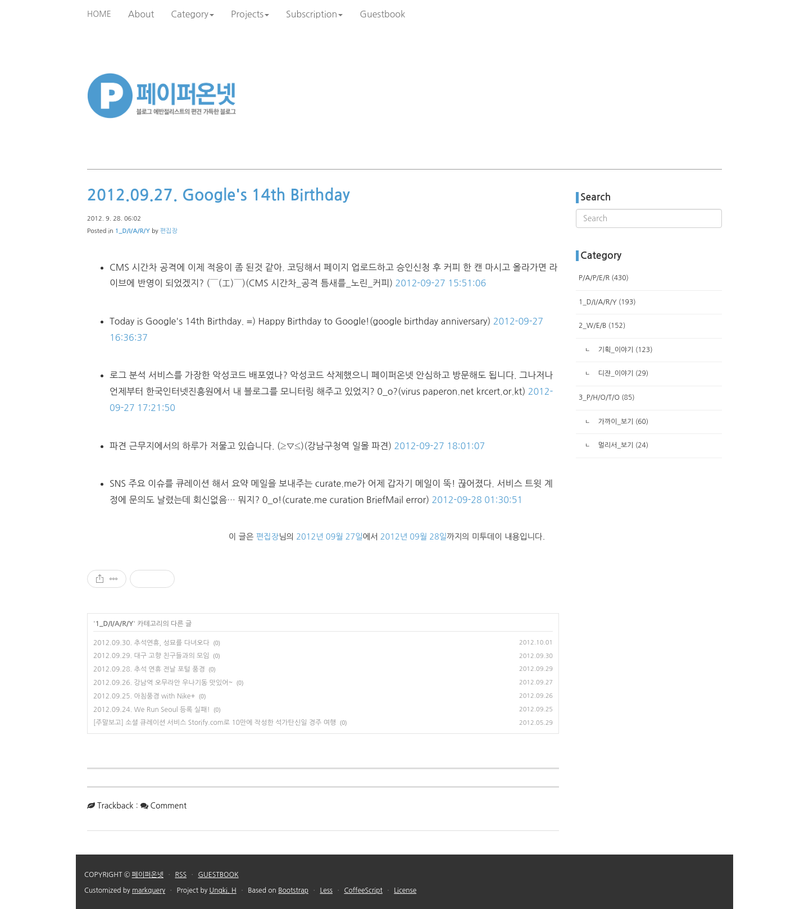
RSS (181, 874)
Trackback (115, 806)
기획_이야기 (624, 349)
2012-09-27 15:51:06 (441, 282)
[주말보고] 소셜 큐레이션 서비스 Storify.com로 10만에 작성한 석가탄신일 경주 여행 (214, 722)
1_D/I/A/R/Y (115, 623)
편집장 (169, 231)
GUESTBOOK (218, 874)
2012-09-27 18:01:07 (439, 445)
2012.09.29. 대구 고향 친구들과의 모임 (151, 655)
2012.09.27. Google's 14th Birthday (218, 195)
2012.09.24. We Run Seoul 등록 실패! (151, 709)
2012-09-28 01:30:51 (477, 499)
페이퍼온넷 (147, 874)
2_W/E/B (602, 325)
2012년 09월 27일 (329, 537)
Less (326, 890)
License (405, 890)
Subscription (314, 14)
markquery (148, 890)
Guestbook (382, 14)
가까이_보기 (622, 421)
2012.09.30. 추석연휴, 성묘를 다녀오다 (151, 643)
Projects (250, 14)
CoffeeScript (363, 890)
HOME (99, 14)
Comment (169, 806)
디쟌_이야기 (622, 373)
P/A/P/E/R (604, 278)
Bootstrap (293, 890)
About (141, 14)
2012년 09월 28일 (413, 537)
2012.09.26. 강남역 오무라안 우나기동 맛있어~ (163, 682)
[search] (649, 218)
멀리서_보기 (622, 445)
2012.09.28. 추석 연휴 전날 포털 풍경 (149, 669)
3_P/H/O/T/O (607, 397)
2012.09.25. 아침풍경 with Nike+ (144, 696)
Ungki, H (223, 890)
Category (192, 14)
